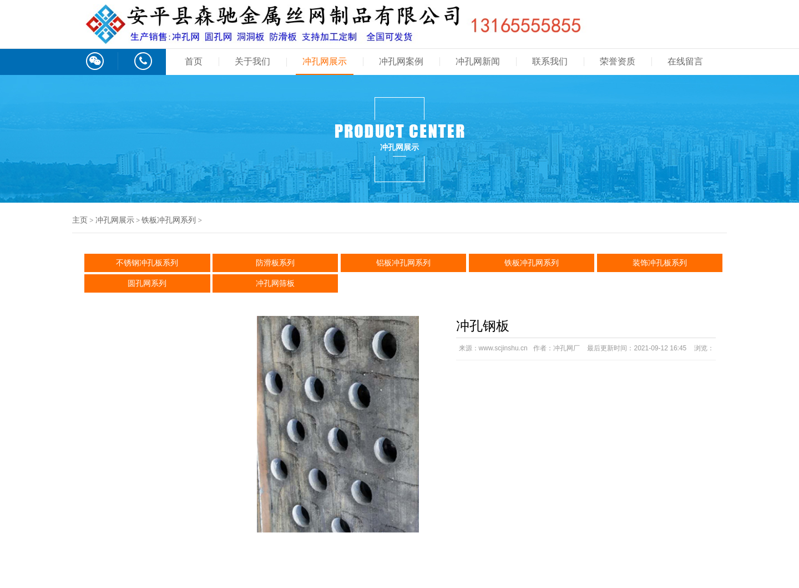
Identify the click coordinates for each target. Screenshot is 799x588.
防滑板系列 (275, 262)
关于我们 (252, 61)
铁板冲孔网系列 (168, 219)
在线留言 (685, 61)
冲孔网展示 (324, 61)
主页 (80, 219)
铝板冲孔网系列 (403, 262)
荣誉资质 (617, 61)
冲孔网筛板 (275, 283)
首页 (194, 61)
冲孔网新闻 (478, 61)
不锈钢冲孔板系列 (147, 262)
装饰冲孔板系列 (660, 262)
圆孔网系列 (147, 283)
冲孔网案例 (401, 61)
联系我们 (550, 61)
